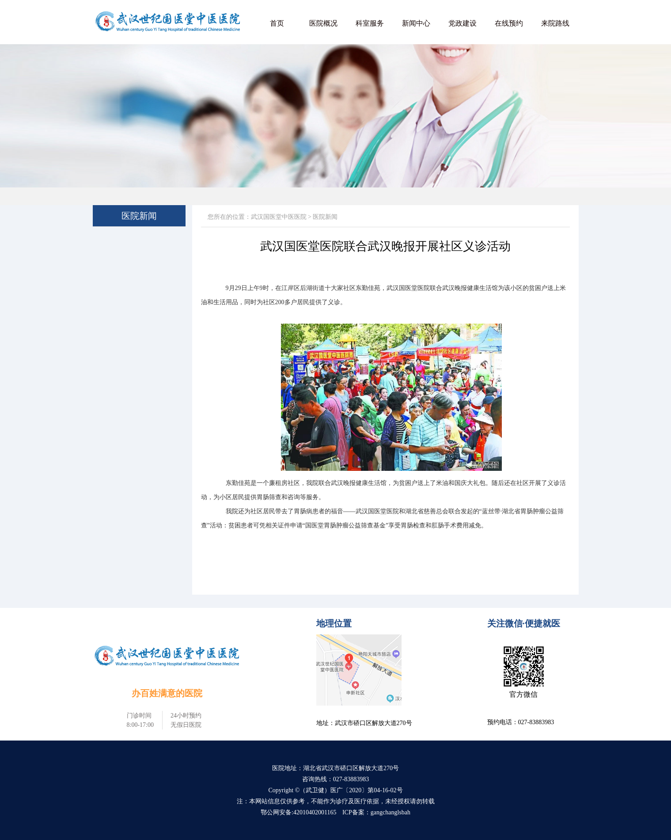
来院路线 (555, 23)
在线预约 (509, 23)
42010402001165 (314, 812)
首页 (277, 23)
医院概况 (323, 23)
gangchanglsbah (390, 812)
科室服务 (370, 23)
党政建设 (462, 23)
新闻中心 (416, 23)
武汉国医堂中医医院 (279, 217)
